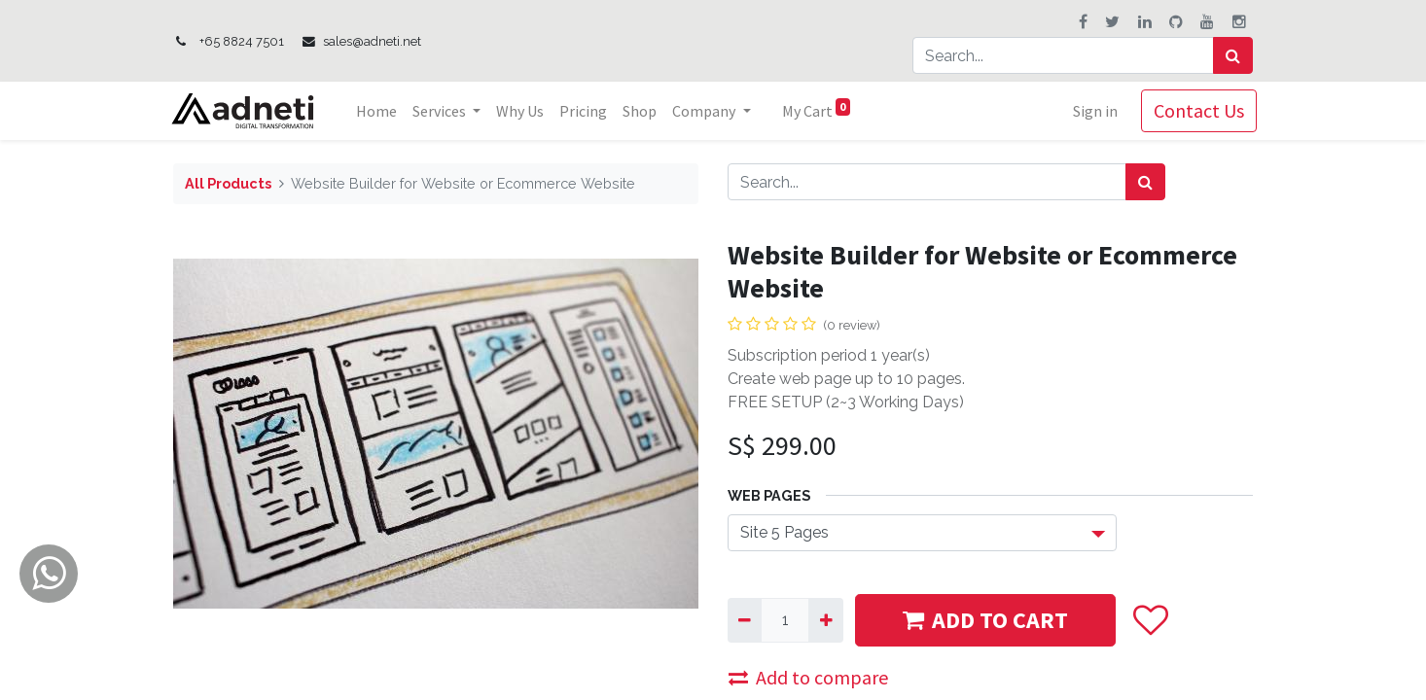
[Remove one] (745, 620)
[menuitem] (381, 110)
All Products (228, 183)
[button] (1150, 620)
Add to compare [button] (808, 677)
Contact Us (1195, 110)
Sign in (1091, 111)
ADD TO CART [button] (985, 620)
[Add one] (825, 620)
